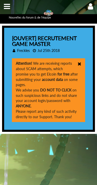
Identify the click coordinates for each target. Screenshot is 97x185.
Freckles (23, 50)
